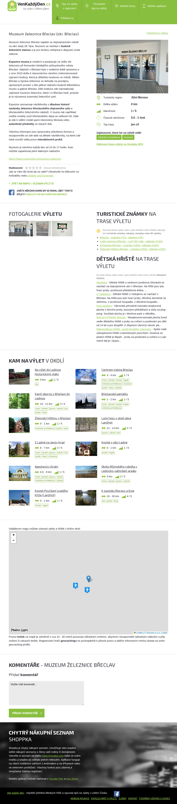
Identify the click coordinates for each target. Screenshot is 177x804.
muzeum (128, 137)
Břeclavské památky (114, 394)
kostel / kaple (122, 380)
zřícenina (52, 456)
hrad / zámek (108, 380)
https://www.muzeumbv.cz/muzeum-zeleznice (35, 158)
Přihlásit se (64, 18)
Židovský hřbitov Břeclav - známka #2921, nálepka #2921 (133, 249)
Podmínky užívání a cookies (154, 798)
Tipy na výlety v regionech (66, 6)
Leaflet (138, 633)
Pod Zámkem (104, 305)
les (37, 384)
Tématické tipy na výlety (96, 6)
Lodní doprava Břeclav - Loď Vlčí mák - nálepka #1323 (131, 241)
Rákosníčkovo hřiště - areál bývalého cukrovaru (123, 329)
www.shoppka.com (53, 755)
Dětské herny (125, 6)
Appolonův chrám (46, 466)
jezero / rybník (56, 408)
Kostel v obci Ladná (114, 442)
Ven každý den (15, 792)
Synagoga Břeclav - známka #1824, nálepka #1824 (129, 245)
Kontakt (133, 798)
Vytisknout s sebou (157, 32)
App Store (72, 778)
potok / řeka (107, 388)
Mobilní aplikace (154, 6)
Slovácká (101, 282)
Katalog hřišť (99, 798)
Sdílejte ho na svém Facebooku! (46, 194)
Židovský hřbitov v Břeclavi (53, 418)
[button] (88, 579)
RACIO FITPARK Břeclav (111, 317)
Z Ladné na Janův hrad (50, 442)
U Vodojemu (103, 294)
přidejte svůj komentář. (41, 175)
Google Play (56, 778)
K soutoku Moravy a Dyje (117, 490)
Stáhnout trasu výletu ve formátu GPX (119, 144)
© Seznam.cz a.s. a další (155, 633)
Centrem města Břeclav (117, 369)
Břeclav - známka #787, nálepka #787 (122, 237)
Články (122, 798)
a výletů (112, 798)
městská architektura (109, 137)
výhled (118, 388)
